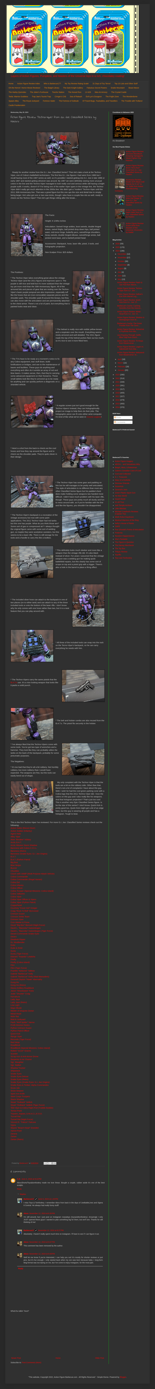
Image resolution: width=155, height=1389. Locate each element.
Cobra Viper (16, 896)
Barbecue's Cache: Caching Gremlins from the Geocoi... (129, 307)
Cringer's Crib (60, 96)
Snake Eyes (16, 1074)
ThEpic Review (121, 552)
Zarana (14, 1133)
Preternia (119, 533)
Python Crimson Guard (21, 1028)
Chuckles (15, 871)
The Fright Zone (112, 96)
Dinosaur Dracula (122, 483)
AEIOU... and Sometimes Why (127, 464)
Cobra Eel (15, 882)
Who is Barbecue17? (52, 84)
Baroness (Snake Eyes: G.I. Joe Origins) (29, 854)
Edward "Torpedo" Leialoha (23, 956)
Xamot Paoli (16, 1131)
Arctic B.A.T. (16, 842)
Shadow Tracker (18, 1068)
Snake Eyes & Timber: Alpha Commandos (30, 1085)
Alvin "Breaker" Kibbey (21, 839)
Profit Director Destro (20, 1025)
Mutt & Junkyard (18, 1019)
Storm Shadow (17, 1099)
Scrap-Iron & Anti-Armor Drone (24, 1056)
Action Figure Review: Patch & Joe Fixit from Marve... (129, 283)
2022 (118, 378)
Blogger (123, 1377)
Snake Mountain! (118, 88)
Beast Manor (134, 88)
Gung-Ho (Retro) (18, 985)
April (120, 359)
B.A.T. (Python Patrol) (20, 859)
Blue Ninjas (16, 865)
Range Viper (16, 1036)
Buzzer (14, 868)
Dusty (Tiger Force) (19, 954)
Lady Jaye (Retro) (19, 1002)
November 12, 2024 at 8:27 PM (51, 1230)
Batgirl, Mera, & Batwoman (126, 467)
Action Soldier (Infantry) (21, 831)
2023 (118, 375)
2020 (118, 385)
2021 (118, 382)
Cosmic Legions (94, 417)
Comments (119, 422)
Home (10, 84)
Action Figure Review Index (28, 84)
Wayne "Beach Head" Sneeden (25, 1128)
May (120, 279)
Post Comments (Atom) (31, 1362)
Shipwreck (15, 1071)
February (122, 366)
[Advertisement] (58, 1334)
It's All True (119, 502)
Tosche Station (58, 92)
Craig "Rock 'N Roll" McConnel (24, 911)
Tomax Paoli (16, 1111)
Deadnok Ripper (18, 939)
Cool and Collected (123, 474)
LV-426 (88, 92)
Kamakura (15, 996)
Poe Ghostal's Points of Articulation (129, 530)
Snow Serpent (17, 1091)
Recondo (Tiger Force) (21, 1039)
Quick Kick (15, 1034)
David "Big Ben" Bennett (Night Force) (28, 925)
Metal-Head (16, 1014)
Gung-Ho (15, 982)
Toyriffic (118, 555)
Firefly (13, 959)
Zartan (13, 1136)
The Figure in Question (124, 542)
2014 (118, 407)
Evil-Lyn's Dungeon (94, 96)
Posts (117, 417)
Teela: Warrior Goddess (18, 96)
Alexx (26, 1213)
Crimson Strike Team (20, 916)
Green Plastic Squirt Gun (125, 493)
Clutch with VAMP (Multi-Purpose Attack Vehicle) (32, 874)
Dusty (13, 951)
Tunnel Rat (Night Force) (22, 1119)
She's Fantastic (121, 539)
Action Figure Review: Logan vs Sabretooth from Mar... (130, 348)
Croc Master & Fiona (20, 922)
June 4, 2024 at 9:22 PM (31, 1179)
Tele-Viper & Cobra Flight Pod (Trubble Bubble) (32, 1108)
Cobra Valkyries (18, 894)
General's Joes (121, 490)
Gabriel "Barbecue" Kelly (22, 974)
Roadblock (15, 1045)
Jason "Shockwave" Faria (22, 991)
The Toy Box (120, 548)
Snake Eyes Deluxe (19, 1076)
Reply (19, 1189)
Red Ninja (15, 1042)
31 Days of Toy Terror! (102, 84)
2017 (118, 396)
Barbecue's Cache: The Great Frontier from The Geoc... (129, 324)
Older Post (99, 1358)
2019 (118, 389)
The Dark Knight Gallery (73, 88)
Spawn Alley (14, 101)
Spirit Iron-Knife (18, 1094)
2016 (118, 400)
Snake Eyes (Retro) (19, 1079)
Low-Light (15, 1005)
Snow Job (15, 1088)
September (122, 265)
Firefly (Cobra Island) (20, 962)
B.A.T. (13, 856)
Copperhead (16, 905)
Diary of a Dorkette (122, 480)
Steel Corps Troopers (20, 1096)
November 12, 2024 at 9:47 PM (42, 1242)
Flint (12, 965)
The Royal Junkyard (31, 101)
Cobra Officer (17, 888)
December (122, 254)
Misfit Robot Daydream (124, 517)
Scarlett (14, 1054)
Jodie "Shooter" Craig (20, 994)
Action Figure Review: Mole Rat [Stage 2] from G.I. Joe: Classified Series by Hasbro (135, 200)
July (119, 272)
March (120, 363)
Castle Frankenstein (17, 105)
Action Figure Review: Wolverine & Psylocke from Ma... (130, 330)
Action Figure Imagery (124, 461)
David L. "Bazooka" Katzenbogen (26, 928)
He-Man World (121, 496)
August (121, 268)
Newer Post (16, 1358)
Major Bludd (16, 1008)
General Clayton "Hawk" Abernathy (26, 979)
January (121, 370)
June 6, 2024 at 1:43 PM (48, 1199)
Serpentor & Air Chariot (21, 1059)
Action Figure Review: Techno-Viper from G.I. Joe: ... (129, 289)
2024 (118, 251)
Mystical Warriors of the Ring (127, 520)
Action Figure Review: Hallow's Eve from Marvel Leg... (130, 295)
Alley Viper (15, 836)
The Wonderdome (130, 96)
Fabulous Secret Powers (97, 88)
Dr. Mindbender (18, 942)
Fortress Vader (49, 101)
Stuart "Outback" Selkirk (21, 1102)
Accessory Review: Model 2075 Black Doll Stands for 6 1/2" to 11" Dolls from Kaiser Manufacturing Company (129, 185)
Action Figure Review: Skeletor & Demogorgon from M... (130, 318)
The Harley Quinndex (17, 92)
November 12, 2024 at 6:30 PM (42, 1213)
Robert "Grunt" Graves (21, 1051)
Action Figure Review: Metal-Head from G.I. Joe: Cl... (129, 313)
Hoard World (120, 499)
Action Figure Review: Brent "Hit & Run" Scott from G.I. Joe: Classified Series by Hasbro (135, 169)
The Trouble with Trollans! (132, 101)
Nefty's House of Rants (124, 523)
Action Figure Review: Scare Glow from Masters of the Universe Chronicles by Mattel (135, 227)
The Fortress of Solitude (69, 101)
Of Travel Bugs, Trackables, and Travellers (100, 101)
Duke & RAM (16, 948)
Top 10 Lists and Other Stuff (125, 84)
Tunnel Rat (16, 1116)
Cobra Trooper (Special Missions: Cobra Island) (32, 891)
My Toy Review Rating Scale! (77, 84)
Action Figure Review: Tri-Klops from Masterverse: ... (130, 342)
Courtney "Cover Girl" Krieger (24, 908)
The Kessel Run (74, 92)
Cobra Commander (19, 876)
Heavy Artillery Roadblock (22, 988)
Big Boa (14, 862)
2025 (118, 247)
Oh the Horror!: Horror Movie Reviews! (24, 88)
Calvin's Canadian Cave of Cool (128, 471)
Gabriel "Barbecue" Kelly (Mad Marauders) (30, 976)
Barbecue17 (29, 1199)
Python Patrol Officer (20, 1031)
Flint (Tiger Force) (19, 968)
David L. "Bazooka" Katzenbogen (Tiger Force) (32, 931)
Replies (23, 1194)
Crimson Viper (17, 919)
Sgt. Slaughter (17, 1062)
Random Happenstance (124, 536)
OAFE (117, 526)
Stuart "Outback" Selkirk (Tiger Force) (28, 1105)
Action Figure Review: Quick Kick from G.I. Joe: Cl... (129, 301)
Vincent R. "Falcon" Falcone (23, 1122)
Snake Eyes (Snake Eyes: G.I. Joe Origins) (30, 1082)
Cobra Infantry (17, 885)
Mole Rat (15, 1016)
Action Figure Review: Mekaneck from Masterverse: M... (130, 353)
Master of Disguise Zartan (22, 1011)
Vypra (13, 1125)
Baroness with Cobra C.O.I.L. (24, 848)
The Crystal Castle (118, 92)
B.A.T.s (14, 682)
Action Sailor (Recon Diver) (23, 828)
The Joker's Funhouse (39, 92)
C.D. (19, 1179)
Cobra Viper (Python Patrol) (23, 902)
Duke (13, 945)
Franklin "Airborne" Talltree (23, 971)
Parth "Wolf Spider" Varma (22, 1022)
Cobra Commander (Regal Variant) (26, 879)
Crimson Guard (17, 914)
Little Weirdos (120, 508)
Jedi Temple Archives (123, 505)
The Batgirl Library (51, 88)
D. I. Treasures (121, 477)
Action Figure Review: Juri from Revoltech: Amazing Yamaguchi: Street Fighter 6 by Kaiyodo (135, 155)
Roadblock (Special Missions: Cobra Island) (30, 1048)
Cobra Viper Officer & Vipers (23, 899)
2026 (118, 244)
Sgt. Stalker (16, 1065)
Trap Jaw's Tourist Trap (41, 96)
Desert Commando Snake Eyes (25, 934)
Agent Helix (16, 834)
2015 (118, 404)
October (121, 261)
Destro (14, 936)
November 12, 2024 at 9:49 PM (42, 1254)
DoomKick (119, 486)
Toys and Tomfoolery (123, 558)
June (120, 276)
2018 (118, 393)
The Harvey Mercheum (124, 545)
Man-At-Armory (101, 92)
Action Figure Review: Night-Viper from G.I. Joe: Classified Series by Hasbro (135, 213)
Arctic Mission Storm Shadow (24, 845)
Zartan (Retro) (17, 1139)
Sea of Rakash (76, 96)
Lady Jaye (15, 999)
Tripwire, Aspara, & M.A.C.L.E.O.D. (26, 1113)
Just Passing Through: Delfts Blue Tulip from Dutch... (129, 336)
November (122, 258)
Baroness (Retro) (18, 851)
